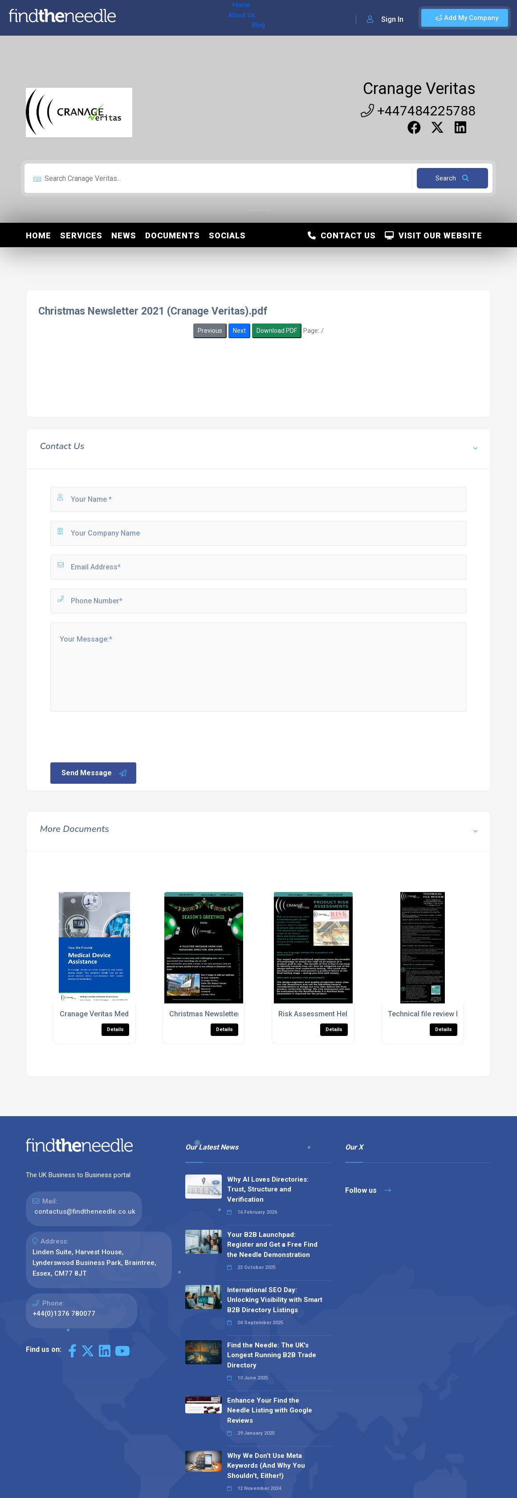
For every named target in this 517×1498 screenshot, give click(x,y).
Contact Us (342, 235)
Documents (172, 235)
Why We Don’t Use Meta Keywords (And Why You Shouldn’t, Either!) (266, 1466)
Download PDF (276, 330)
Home (135, 18)
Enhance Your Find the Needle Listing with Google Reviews (269, 1410)
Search (452, 178)
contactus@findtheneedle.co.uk (84, 1211)
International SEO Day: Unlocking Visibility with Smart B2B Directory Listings (274, 1300)
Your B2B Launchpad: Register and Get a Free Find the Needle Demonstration (272, 1245)
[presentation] (116, 736)
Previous (210, 330)
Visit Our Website (433, 235)
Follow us (368, 1190)
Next (239, 330)
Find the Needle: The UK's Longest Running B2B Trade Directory (271, 1355)
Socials (227, 235)
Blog (200, 18)
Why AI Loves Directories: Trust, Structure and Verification (268, 1189)
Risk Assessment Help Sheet (325, 1014)
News (123, 235)
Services (81, 235)
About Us (168, 18)
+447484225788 (418, 111)
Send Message (94, 773)
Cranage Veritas (419, 88)
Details (115, 1029)
